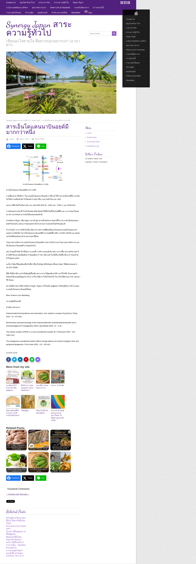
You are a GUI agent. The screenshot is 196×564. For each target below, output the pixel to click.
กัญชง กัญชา (78, 2)
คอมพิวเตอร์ (43, 12)
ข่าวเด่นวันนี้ (98, 7)
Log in (89, 133)
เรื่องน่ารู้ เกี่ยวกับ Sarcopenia (42, 412)
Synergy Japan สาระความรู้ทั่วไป (39, 28)
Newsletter (75, 12)
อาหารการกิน (44, 2)
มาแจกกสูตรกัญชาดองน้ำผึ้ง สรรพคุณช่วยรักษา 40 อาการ (15, 553)
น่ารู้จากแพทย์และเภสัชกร (17, 7)
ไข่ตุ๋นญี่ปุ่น (25, 410)
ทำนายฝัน (29, 12)
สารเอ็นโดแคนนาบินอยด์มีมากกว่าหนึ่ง (56, 120)
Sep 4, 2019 (24, 139)
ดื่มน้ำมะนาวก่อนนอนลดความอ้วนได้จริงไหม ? (27, 387)
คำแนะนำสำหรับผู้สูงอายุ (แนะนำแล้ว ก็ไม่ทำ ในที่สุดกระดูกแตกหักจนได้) (57, 415)
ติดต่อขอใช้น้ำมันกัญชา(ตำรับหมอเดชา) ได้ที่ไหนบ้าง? (15, 539)
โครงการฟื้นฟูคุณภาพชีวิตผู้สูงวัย (15, 532)
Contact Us (11, 2)
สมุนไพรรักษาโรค (27, 2)
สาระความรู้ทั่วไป (61, 2)
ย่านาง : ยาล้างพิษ (57, 385)
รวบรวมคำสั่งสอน (13, 12)
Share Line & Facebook (60, 7)
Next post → (25, 494)
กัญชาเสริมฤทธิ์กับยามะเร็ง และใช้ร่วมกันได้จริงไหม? (12, 413)
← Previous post (12, 494)
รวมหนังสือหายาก (81, 7)
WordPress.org (93, 146)
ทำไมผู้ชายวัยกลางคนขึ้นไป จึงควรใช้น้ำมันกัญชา (15, 520)
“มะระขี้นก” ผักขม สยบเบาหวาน (42, 386)
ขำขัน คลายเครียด (59, 12)
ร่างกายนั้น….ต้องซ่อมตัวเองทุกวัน (16, 546)
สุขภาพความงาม (39, 7)
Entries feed (91, 137)
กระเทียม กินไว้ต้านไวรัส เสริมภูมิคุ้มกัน (11, 387)
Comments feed (93, 142)
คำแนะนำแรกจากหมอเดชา (16, 527)
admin (11, 139)
